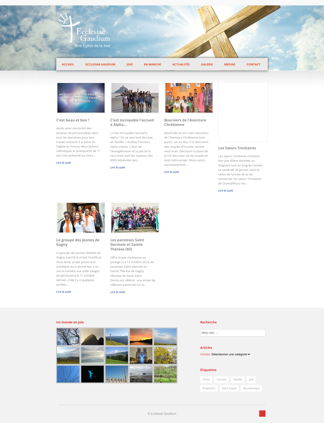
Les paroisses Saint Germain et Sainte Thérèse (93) (127, 244)
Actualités (181, 64)
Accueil (68, 64)
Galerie (207, 64)
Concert (222, 379)
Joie (130, 64)
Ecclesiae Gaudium (100, 64)
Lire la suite (63, 163)
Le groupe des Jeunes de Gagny (77, 242)
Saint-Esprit (229, 388)
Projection (208, 388)
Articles (205, 354)
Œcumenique (251, 388)
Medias (229, 64)
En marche (152, 64)
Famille (237, 379)
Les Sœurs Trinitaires (237, 147)
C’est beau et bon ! (72, 120)
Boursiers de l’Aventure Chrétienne (185, 122)
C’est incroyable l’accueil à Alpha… (132, 122)
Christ (206, 379)
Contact (254, 64)
